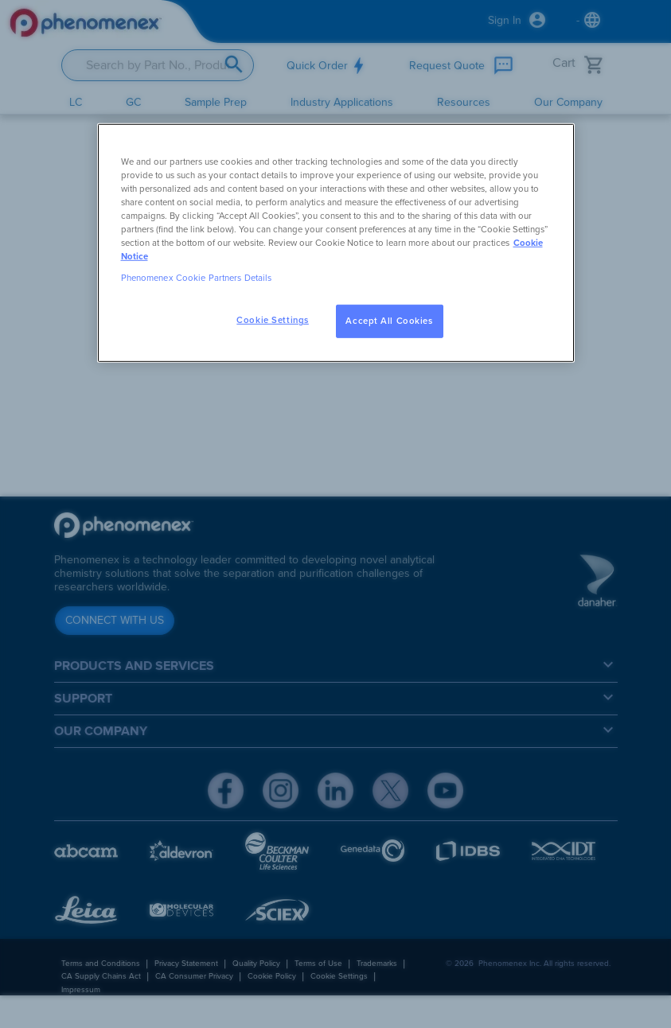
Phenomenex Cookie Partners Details (196, 278)
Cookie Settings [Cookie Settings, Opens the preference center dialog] (272, 320)
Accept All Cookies (388, 321)
